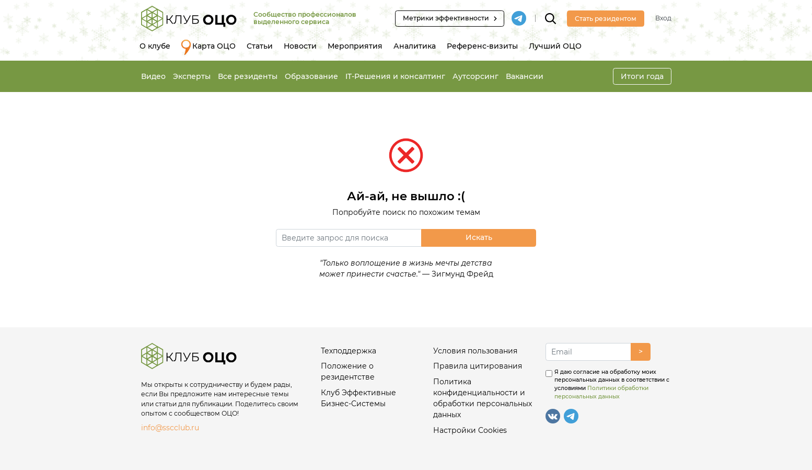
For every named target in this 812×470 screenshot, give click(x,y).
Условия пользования (475, 351)
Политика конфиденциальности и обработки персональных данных (482, 398)
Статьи (260, 46)
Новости (300, 46)
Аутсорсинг (475, 76)
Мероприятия (355, 46)
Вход (663, 18)
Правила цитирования (477, 366)
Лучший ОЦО (555, 46)
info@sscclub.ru (170, 427)
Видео (153, 76)
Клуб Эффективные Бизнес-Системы (358, 398)
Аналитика (414, 46)
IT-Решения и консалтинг (395, 76)
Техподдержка (348, 351)
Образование (311, 76)
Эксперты (192, 76)
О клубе (155, 46)
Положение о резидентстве (348, 371)
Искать (479, 237)
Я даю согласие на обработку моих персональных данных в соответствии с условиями (611, 384)
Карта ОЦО (208, 47)
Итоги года (642, 76)
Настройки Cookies (470, 430)
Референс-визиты (482, 46)
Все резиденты (247, 76)
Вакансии (524, 76)
